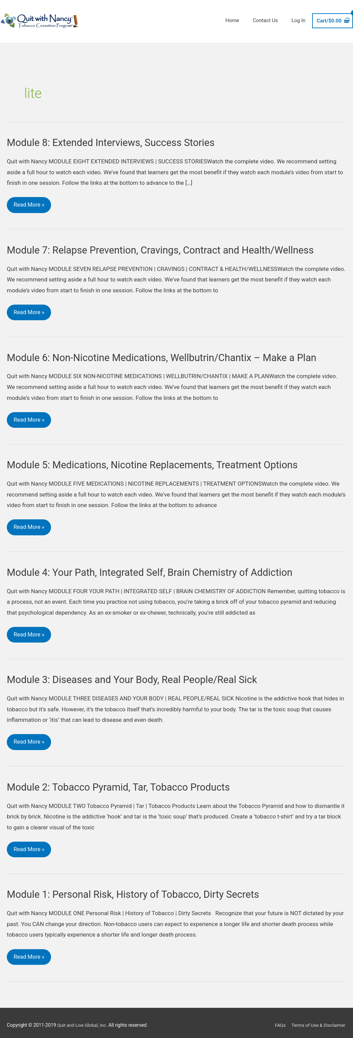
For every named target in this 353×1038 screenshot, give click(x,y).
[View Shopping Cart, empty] (332, 18)
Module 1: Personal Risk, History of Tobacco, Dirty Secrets (138, 893)
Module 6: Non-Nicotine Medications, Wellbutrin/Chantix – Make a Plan (167, 354)
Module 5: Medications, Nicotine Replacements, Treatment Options (158, 462)
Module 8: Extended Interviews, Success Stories (115, 138)
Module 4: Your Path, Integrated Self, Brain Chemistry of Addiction (155, 569)
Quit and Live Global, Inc (82, 1020)
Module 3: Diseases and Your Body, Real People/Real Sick (137, 677)
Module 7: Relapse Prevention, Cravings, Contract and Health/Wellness (166, 246)
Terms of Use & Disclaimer (318, 1020)
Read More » (29, 198)
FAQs (278, 1020)
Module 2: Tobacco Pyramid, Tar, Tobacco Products (122, 785)
